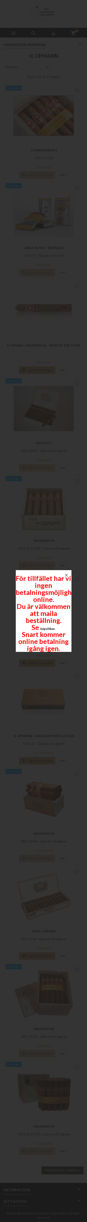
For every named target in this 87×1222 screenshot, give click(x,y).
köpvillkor (47, 629)
